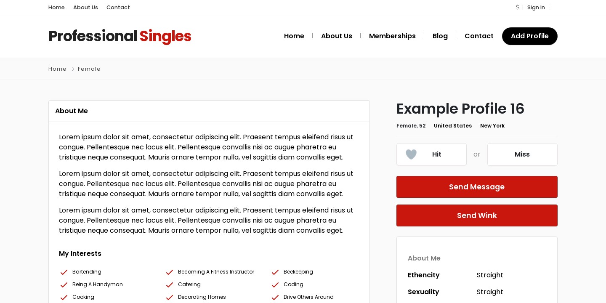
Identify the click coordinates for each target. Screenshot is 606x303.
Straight (490, 275)
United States (447, 126)
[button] (519, 7)
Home (55, 7)
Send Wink (476, 215)
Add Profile (531, 36)
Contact (111, 7)
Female (89, 68)
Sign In (536, 7)
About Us (82, 7)
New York (482, 126)
